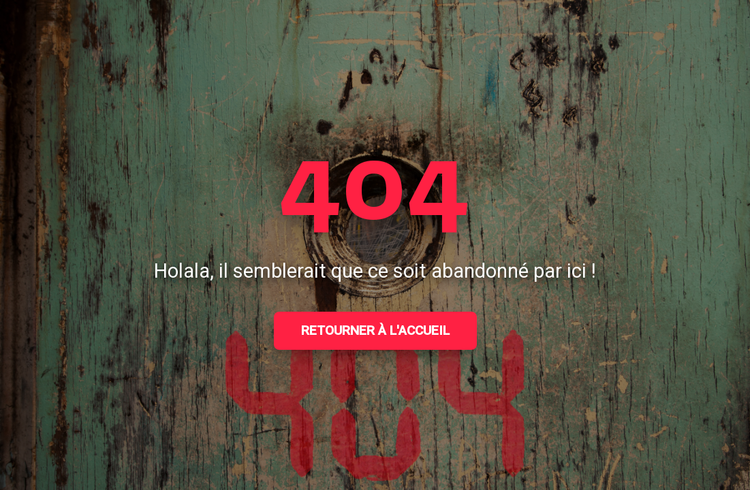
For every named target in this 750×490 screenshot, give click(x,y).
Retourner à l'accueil (375, 330)
